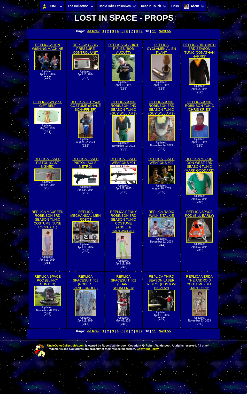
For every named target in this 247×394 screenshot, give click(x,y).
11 (154, 31)
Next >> (165, 31)
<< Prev (93, 31)
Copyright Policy (147, 348)
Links (175, 6)
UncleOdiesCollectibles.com (65, 345)
